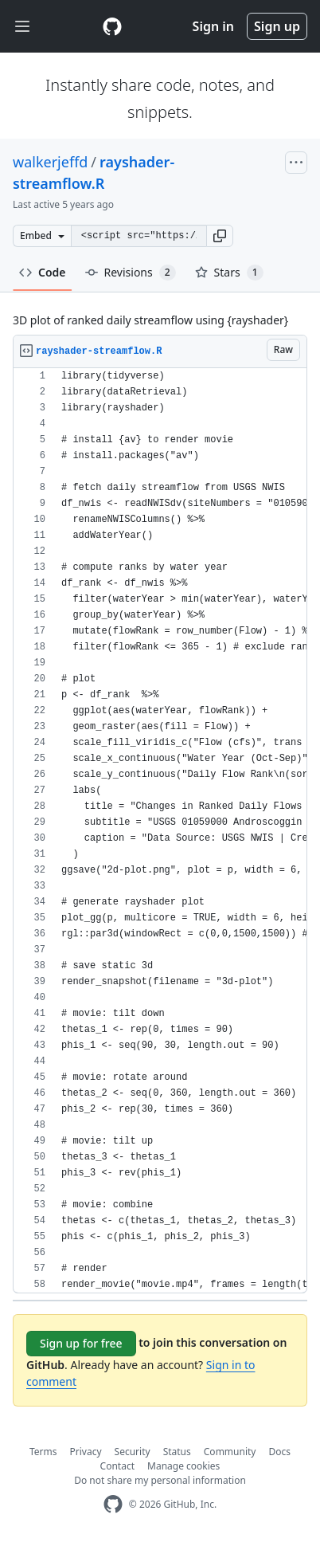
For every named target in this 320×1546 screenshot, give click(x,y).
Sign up (277, 26)
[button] (219, 236)
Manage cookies (183, 1466)
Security (132, 1451)
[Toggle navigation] (22, 27)
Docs (279, 1451)
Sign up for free (81, 1343)
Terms (43, 1451)
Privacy (86, 1451)
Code (42, 272)
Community (230, 1451)
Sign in (213, 26)
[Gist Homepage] (112, 26)
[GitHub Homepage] (113, 1504)
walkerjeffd (50, 161)
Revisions (130, 273)
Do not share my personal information (160, 1480)
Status (177, 1451)
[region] (160, 830)
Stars (229, 273)
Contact (117, 1466)
